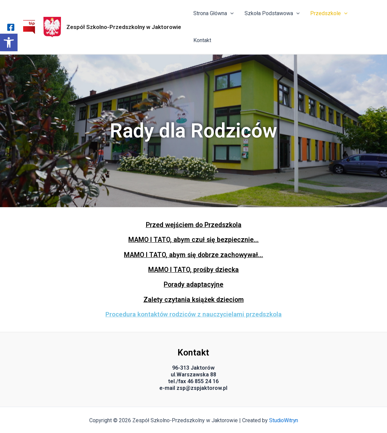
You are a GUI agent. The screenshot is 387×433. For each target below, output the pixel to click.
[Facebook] (11, 27)
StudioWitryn (283, 419)
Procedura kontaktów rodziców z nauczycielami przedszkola (193, 313)
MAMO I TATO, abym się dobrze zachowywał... (193, 254)
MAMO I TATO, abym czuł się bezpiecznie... (193, 240)
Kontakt (202, 40)
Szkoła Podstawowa (272, 13)
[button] (9, 42)
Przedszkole (329, 13)
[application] (230, 13)
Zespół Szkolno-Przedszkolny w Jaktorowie (123, 27)
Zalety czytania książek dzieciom (193, 299)
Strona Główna (213, 13)
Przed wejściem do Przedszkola (193, 225)
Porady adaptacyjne (193, 284)
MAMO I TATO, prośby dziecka (193, 269)
